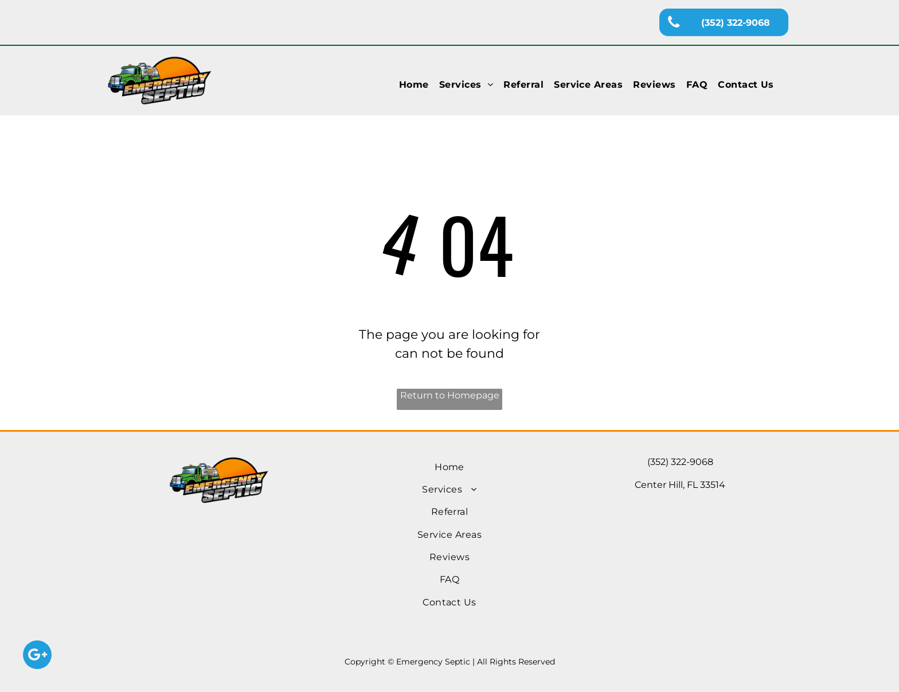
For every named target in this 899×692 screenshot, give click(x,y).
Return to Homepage (449, 395)
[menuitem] (414, 85)
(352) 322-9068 (680, 461)
